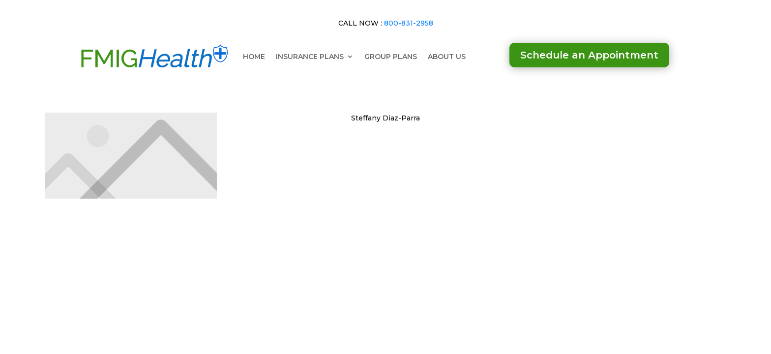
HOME (254, 56)
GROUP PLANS (390, 56)
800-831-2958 (408, 23)
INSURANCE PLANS (310, 56)
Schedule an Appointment (589, 55)
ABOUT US (447, 56)
